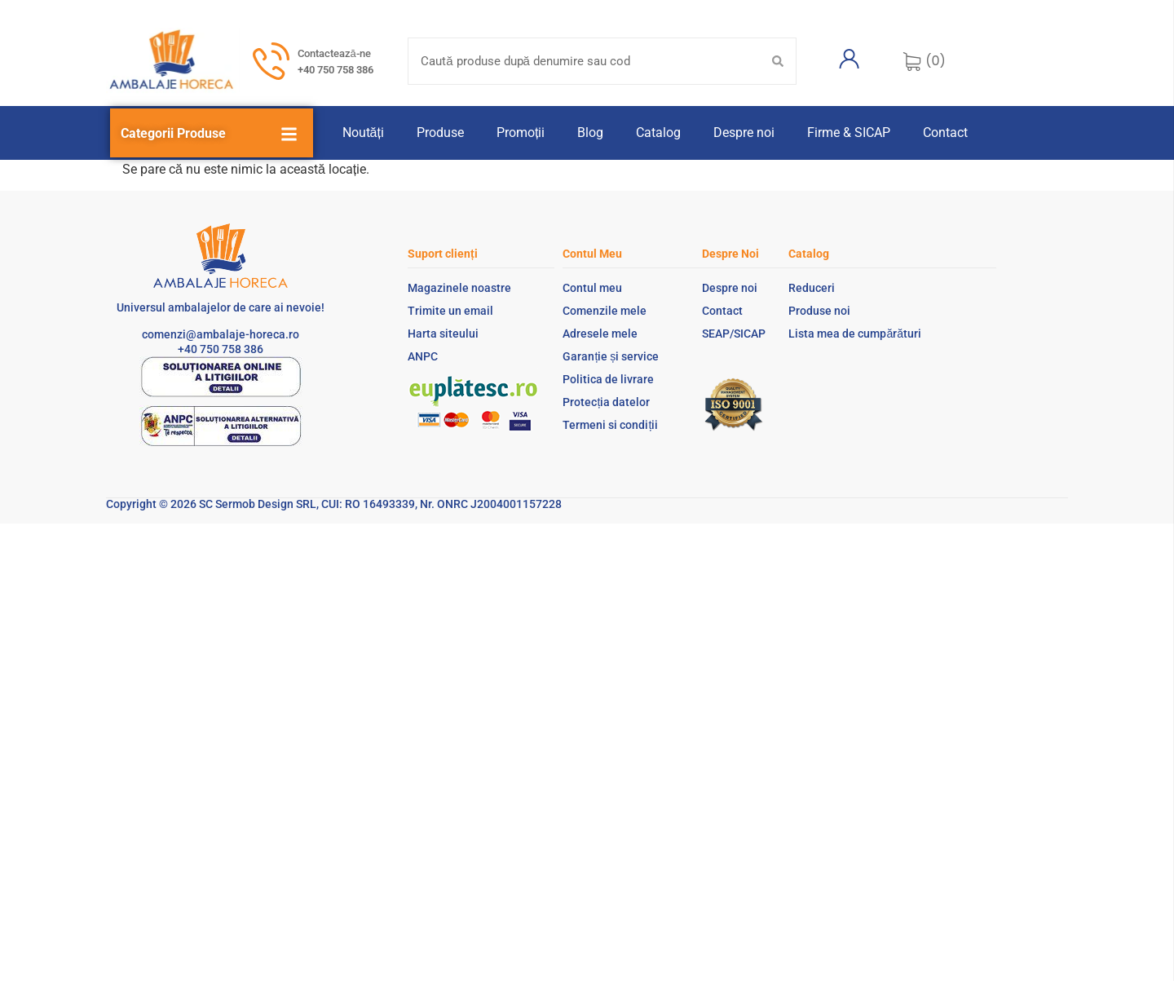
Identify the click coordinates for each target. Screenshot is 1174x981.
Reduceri (811, 287)
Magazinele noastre (459, 287)
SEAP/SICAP (734, 333)
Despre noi (744, 132)
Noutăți (363, 132)
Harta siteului (443, 333)
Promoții (521, 132)
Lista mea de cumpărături (854, 333)
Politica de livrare (608, 379)
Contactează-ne (334, 53)
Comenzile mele (605, 310)
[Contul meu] (849, 58)
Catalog (658, 132)
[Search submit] (778, 61)
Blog (590, 132)
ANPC (423, 356)
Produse (440, 132)
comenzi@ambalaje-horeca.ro (220, 334)
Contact (945, 132)
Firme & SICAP (848, 132)
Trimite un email (450, 310)
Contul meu (592, 287)
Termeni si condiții (610, 424)
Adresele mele (600, 333)
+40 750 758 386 (335, 70)
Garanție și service (611, 356)
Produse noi (819, 310)
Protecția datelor (606, 402)
